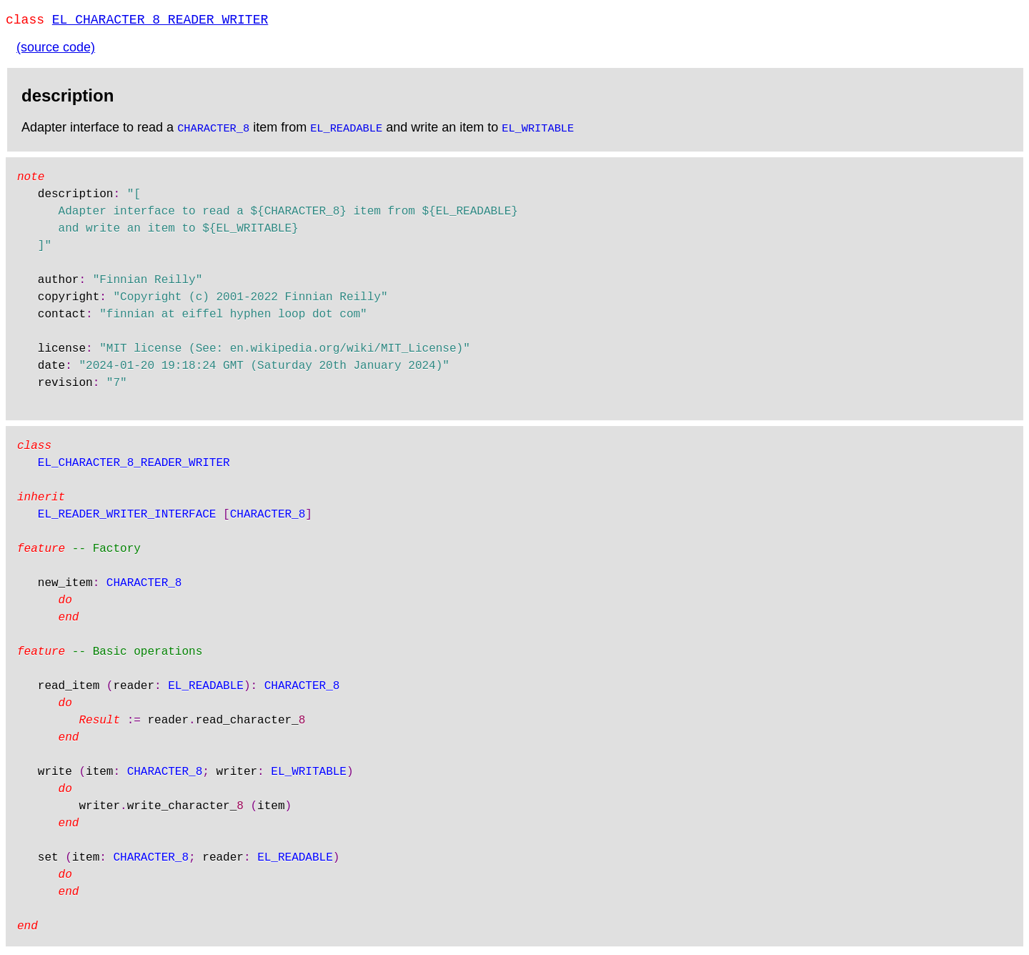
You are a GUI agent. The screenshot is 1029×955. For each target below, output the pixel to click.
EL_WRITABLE (538, 130)
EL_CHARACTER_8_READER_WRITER (160, 21)
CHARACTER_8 (213, 130)
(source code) (55, 50)
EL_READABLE (346, 130)
